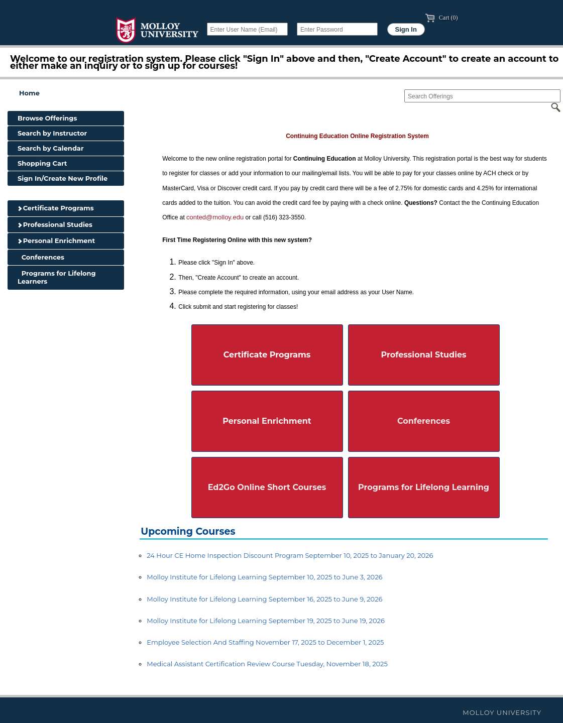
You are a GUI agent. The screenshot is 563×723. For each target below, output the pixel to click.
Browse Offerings (47, 118)
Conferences (41, 257)
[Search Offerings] (482, 95)
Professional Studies (54, 224)
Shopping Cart (42, 163)
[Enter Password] (337, 29)
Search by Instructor (52, 133)
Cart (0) (441, 17)
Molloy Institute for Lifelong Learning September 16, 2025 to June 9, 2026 (264, 599)
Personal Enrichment (56, 240)
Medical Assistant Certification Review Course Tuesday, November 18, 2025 (267, 664)
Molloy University (502, 712)
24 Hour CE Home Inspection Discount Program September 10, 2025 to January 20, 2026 (290, 555)
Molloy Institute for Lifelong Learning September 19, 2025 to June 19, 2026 (266, 621)
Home (29, 93)
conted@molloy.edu (215, 217)
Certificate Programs (55, 208)
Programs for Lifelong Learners (57, 277)
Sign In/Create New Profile (62, 178)
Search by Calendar (51, 148)
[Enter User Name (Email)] (247, 29)
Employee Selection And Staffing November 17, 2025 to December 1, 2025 (265, 642)
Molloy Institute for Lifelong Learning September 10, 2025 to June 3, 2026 (264, 577)
